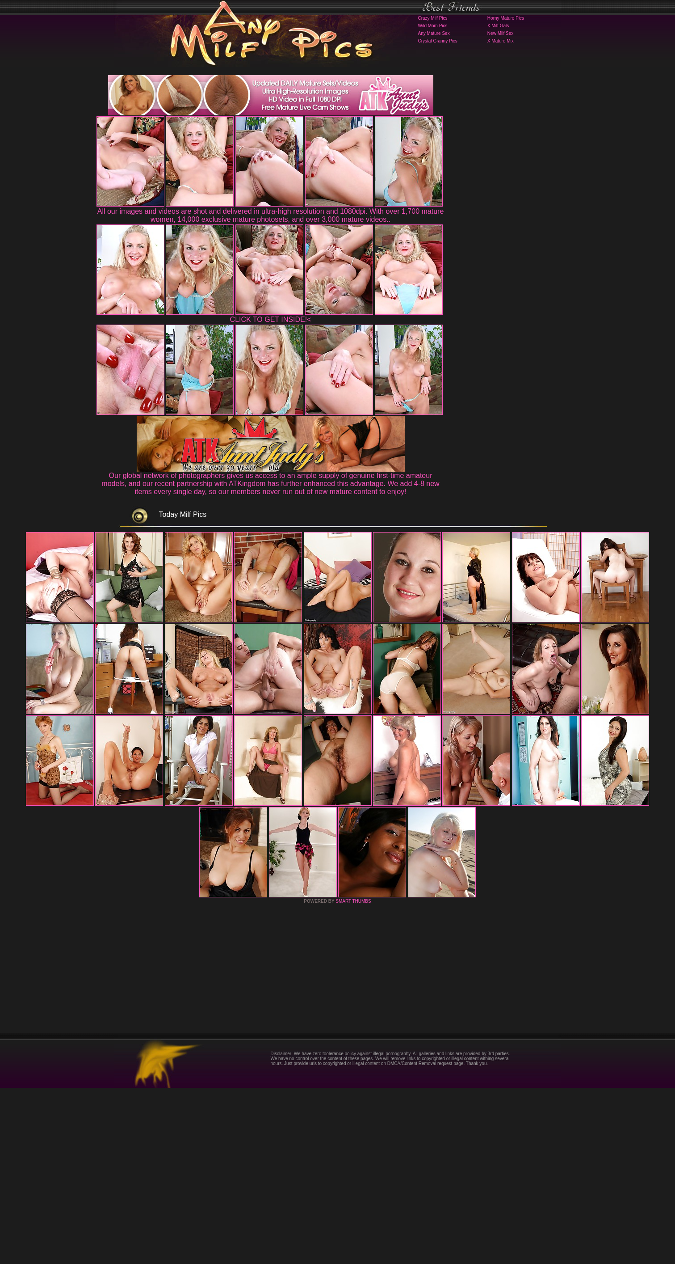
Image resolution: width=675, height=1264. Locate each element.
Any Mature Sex (434, 33)
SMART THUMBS (353, 1077)
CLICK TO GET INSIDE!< (270, 319)
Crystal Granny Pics (437, 40)
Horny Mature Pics (505, 18)
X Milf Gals (498, 25)
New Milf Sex (500, 33)
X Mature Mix (500, 40)
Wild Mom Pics (433, 25)
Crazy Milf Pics (433, 18)
